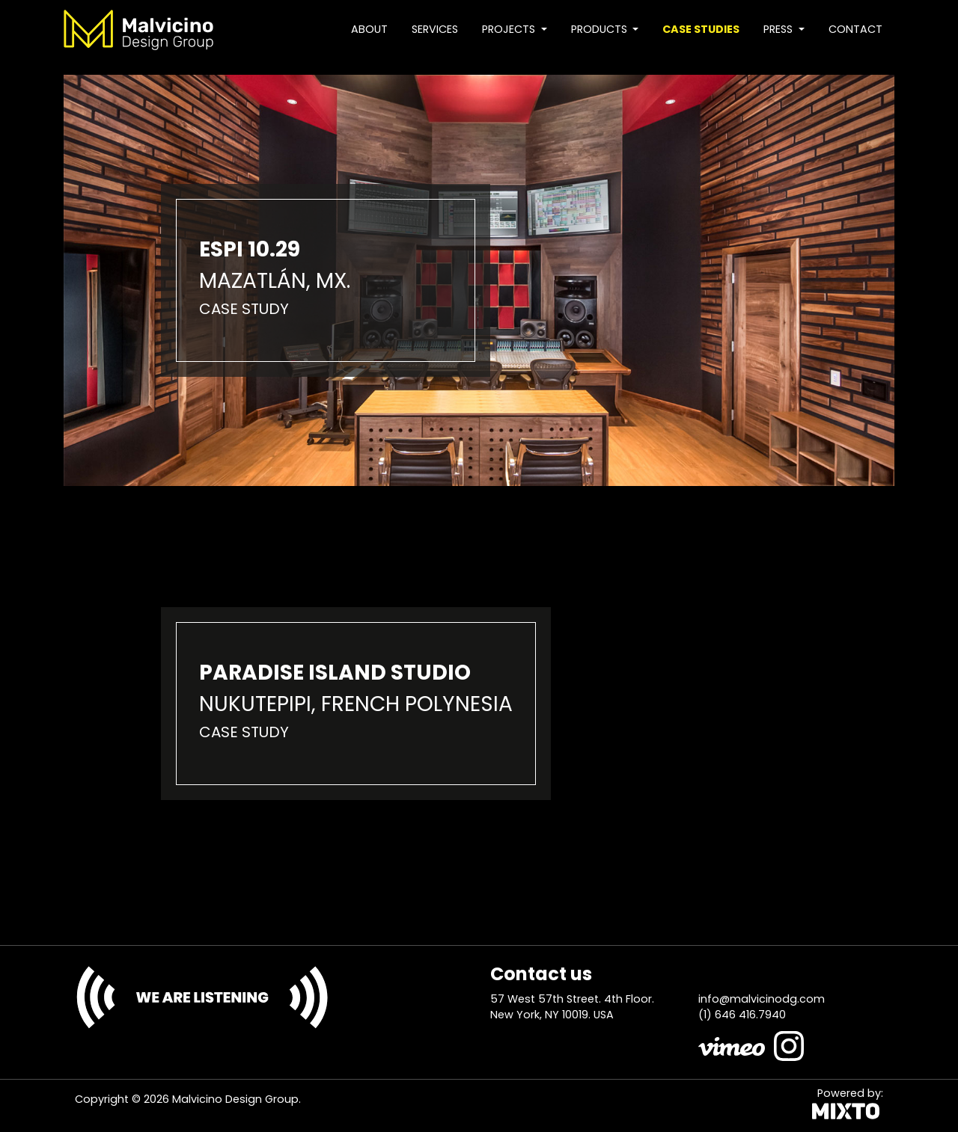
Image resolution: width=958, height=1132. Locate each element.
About (369, 29)
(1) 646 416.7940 (742, 1014)
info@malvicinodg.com (761, 998)
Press (779, 29)
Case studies (700, 29)
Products (600, 29)
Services (435, 29)
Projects (510, 29)
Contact (855, 29)
